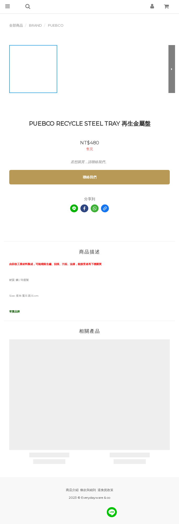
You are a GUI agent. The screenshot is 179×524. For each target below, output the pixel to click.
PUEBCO (56, 25)
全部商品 (16, 25)
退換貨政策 (105, 490)
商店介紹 (72, 490)
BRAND (35, 25)
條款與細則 (88, 490)
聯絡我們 (89, 177)
